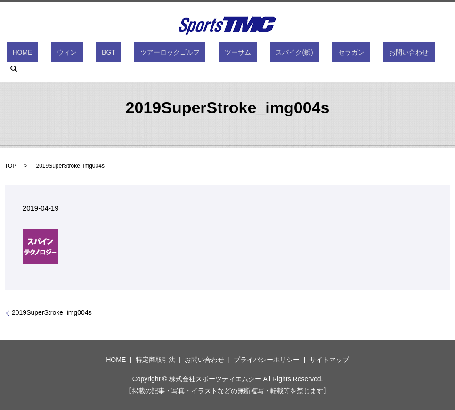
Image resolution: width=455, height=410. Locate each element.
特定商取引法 (155, 359)
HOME (56, 54)
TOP (10, 166)
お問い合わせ (361, 54)
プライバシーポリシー (267, 359)
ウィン (89, 54)
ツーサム (225, 54)
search (401, 54)
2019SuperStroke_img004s (52, 312)
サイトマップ (329, 359)
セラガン (315, 54)
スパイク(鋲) (270, 54)
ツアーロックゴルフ (169, 54)
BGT (119, 54)
